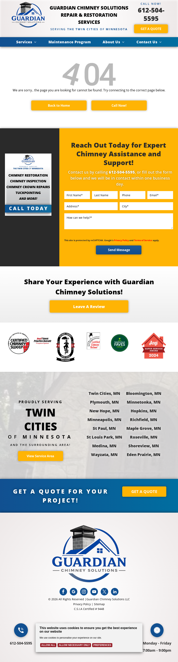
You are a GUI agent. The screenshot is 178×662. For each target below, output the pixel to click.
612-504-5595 (151, 14)
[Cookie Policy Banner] (89, 637)
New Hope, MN (104, 411)
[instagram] (84, 592)
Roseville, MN (143, 437)
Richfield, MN (143, 419)
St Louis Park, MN (104, 437)
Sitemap (99, 604)
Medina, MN (104, 445)
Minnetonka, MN (144, 402)
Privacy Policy (121, 240)
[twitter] (104, 592)
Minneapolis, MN (104, 419)
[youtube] (94, 592)
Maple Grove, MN (143, 428)
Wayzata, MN (104, 454)
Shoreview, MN (143, 445)
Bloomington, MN (143, 393)
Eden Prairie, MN (143, 454)
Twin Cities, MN (104, 393)
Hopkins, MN (144, 411)
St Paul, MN (104, 428)
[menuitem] (26, 41)
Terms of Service (143, 240)
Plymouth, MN (104, 402)
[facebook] (63, 592)
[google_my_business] (73, 592)
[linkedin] (114, 592)
